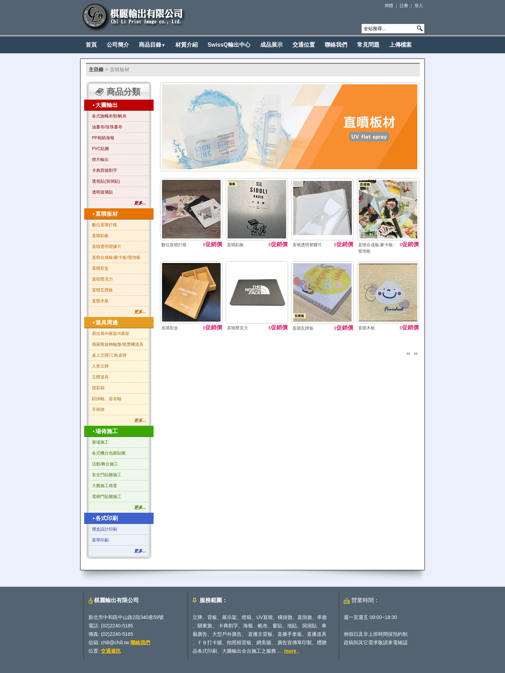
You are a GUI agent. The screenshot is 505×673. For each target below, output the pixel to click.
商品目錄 (152, 45)
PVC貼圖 (100, 148)
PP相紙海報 (103, 137)
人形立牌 (100, 366)
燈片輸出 (100, 159)
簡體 (389, 5)
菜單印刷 (100, 540)
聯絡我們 (336, 45)
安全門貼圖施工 (106, 474)
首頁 (91, 45)
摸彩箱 (98, 387)
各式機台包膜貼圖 (109, 453)
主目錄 (96, 69)
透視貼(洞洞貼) (106, 181)
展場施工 (100, 442)
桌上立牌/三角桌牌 (109, 355)
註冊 (404, 5)
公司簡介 (118, 45)
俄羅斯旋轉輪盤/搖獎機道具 (117, 344)
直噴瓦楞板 (102, 290)
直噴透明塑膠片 (106, 246)
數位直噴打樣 (104, 224)
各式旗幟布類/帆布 (109, 116)
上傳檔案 (400, 45)
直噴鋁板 (100, 235)
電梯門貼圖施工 (106, 496)
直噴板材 (119, 69)
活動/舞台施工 (105, 464)
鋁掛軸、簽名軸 (106, 398)
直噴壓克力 (102, 279)
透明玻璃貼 (102, 192)
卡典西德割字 (104, 170)
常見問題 (368, 45)
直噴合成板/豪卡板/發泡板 (116, 257)
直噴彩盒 (100, 268)
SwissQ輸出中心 (229, 45)
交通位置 (303, 45)
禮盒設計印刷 (104, 529)
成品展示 (271, 45)
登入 (419, 5)
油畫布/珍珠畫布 (107, 126)
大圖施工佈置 (104, 485)
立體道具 (100, 377)
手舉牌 (98, 409)
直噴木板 (100, 300)
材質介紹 (186, 45)
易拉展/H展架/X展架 (110, 333)
